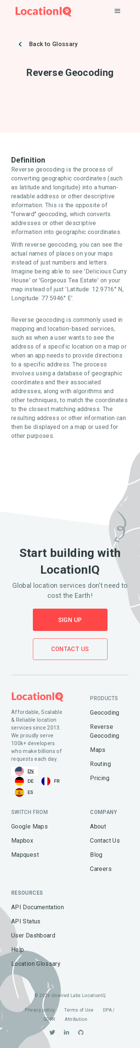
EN (24, 771)
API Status (26, 921)
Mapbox (22, 840)
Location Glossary (35, 963)
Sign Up (70, 620)
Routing (100, 763)
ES (24, 792)
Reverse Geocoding (104, 731)
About (98, 826)
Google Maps (29, 826)
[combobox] (24, 771)
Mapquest (25, 854)
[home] (41, 11)
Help (17, 949)
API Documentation (37, 907)
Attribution (76, 1019)
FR (50, 781)
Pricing (99, 778)
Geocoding (104, 712)
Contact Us (70, 649)
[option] (24, 781)
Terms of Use (78, 1010)
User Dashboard (33, 935)
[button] (117, 11)
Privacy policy (40, 1010)
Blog (96, 854)
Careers (101, 868)
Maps (97, 749)
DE (24, 781)
